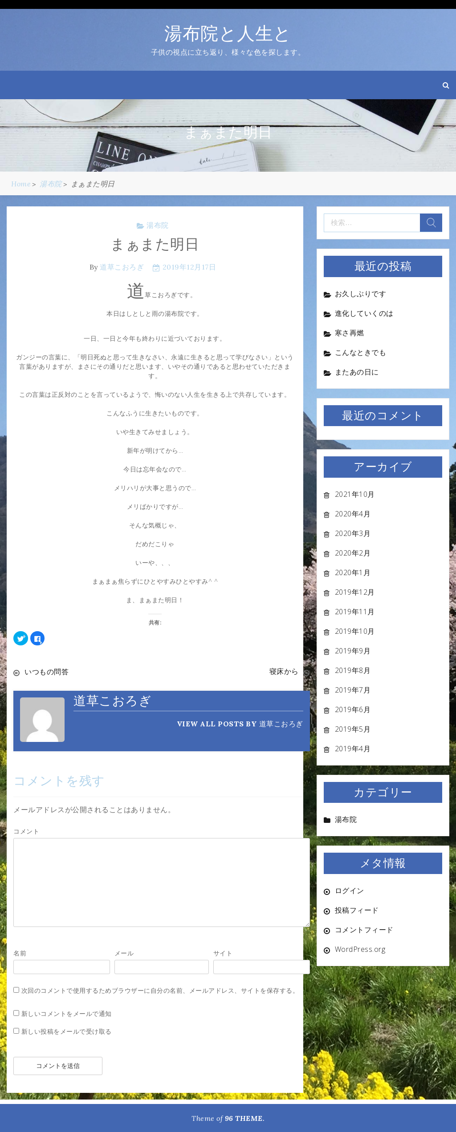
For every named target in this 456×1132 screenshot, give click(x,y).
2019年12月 (355, 592)
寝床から (284, 671)
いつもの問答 (46, 671)
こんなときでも (361, 352)
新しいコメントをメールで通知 (66, 1013)
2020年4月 (353, 514)
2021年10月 (355, 494)
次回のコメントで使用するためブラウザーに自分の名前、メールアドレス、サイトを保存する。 (160, 990)
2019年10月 (355, 631)
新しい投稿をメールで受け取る (66, 1031)
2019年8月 (353, 670)
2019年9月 (353, 651)
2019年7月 (353, 690)
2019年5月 (353, 729)
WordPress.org (360, 949)
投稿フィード (357, 910)
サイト (223, 952)
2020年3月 (353, 533)
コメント (26, 830)
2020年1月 (353, 572)
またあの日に (357, 372)
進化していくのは (364, 313)
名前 (19, 952)
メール (124, 952)
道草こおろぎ (122, 266)
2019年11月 (355, 611)
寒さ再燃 (349, 333)
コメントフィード (364, 930)
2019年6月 (353, 709)
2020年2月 (353, 553)
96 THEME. (245, 1117)
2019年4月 (353, 748)
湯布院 (158, 225)
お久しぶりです (361, 293)
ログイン (349, 890)
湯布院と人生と (228, 33)
